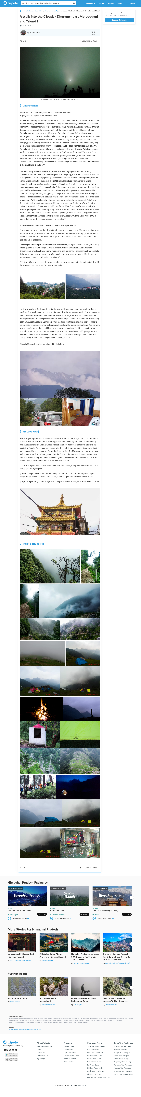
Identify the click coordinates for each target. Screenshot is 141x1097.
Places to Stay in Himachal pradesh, (95, 1020)
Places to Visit (68, 1062)
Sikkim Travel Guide (94, 1074)
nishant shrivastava (48, 1005)
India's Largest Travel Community (13, 1046)
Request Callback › (119, 20)
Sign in (132, 3)
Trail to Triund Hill (32, 543)
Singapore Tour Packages (123, 1071)
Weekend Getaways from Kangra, (117, 1018)
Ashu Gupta (77, 1005)
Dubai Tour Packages (121, 1056)
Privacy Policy (81, 1085)
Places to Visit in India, (69, 1022)
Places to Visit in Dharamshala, (42, 1018)
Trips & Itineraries (70, 1052)
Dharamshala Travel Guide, (98, 1018)
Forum (101, 3)
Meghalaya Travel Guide (95, 1071)
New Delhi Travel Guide (95, 1052)
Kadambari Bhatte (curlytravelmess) (117, 963)
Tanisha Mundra (47, 960)
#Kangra (21, 1029)
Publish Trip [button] (122, 3)
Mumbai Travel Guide (94, 1056)
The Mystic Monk (111, 1005)
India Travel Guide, (82, 1022)
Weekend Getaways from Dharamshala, (21, 1018)
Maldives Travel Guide (95, 1068)
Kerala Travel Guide (94, 1062)
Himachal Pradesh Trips (52, 11)
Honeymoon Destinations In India (98, 1077)
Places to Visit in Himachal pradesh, (73, 1020)
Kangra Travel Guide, (55, 1020)
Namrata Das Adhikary (81, 963)
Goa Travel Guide (93, 1049)
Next (132, 898)
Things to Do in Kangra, (42, 1020)
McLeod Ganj (29, 431)
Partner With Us (42, 1056)
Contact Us (41, 1052)
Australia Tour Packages (122, 1068)
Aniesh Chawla (15, 1002)
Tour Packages (69, 1046)
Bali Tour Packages (120, 1049)
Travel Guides (68, 1049)
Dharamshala (29, 105)
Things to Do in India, (41, 1022)
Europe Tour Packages (122, 1052)
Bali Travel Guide (93, 1065)
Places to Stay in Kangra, (26, 1020)
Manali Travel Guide (94, 1059)
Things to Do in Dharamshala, (80, 1018)
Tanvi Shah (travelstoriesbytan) (20, 960)
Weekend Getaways (71, 1059)
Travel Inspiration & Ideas (96, 1046)
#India (39, 1029)
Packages (110, 3)
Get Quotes (42, 914)
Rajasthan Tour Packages (123, 1065)
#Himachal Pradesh (30, 1029)
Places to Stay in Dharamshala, (62, 1018)
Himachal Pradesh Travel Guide (33, 11)
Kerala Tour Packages (121, 1059)
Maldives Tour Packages (122, 1046)
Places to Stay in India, (55, 1022)
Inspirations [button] (91, 3)
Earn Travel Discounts (44, 1046)
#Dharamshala (13, 1029)
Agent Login (41, 1059)
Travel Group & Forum (71, 1056)
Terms (72, 1085)
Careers (39, 1049)
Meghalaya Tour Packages (123, 1062)
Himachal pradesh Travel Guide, (24, 1022)
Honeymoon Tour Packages (123, 1074)
